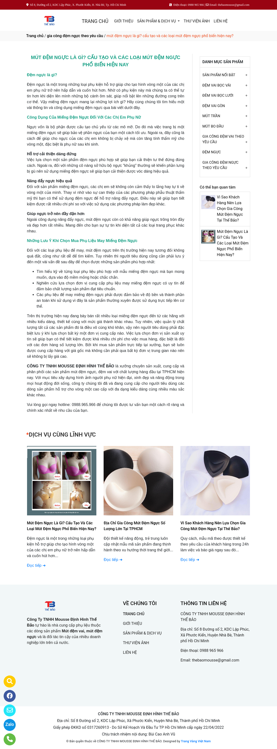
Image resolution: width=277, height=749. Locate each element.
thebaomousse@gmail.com (215, 660)
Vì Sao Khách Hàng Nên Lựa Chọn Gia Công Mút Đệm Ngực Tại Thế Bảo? (230, 209)
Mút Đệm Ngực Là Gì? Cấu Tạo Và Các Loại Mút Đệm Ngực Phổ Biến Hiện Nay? (233, 243)
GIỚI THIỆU (123, 21)
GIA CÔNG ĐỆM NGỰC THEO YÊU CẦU (220, 165)
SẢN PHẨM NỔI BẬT (218, 75)
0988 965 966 (211, 650)
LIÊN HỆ (221, 21)
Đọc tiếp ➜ (113, 560)
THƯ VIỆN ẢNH (197, 21)
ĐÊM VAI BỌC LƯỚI (217, 95)
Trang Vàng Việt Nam (196, 741)
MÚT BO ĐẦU (213, 126)
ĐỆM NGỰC (211, 152)
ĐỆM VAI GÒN (213, 106)
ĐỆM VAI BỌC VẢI (216, 85)
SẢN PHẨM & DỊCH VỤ (157, 21)
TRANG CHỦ (95, 21)
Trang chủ (34, 36)
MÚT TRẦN (211, 116)
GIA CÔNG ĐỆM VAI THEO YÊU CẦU (223, 139)
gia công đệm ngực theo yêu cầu (75, 36)
